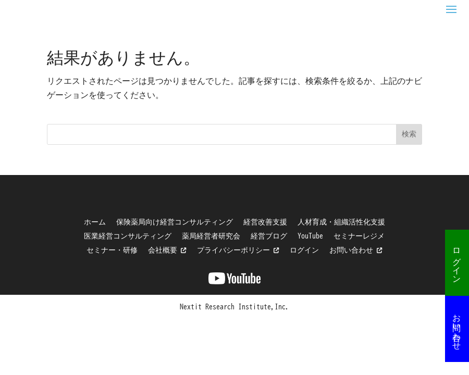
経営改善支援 (265, 222)
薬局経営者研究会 (211, 236)
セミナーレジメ (359, 236)
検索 (409, 134)
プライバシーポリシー (238, 250)
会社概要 (167, 250)
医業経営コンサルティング (127, 236)
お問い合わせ (457, 327)
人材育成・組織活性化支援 (341, 222)
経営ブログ (269, 236)
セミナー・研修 (112, 250)
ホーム (95, 222)
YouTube (310, 236)
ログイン (457, 261)
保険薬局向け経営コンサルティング (174, 222)
